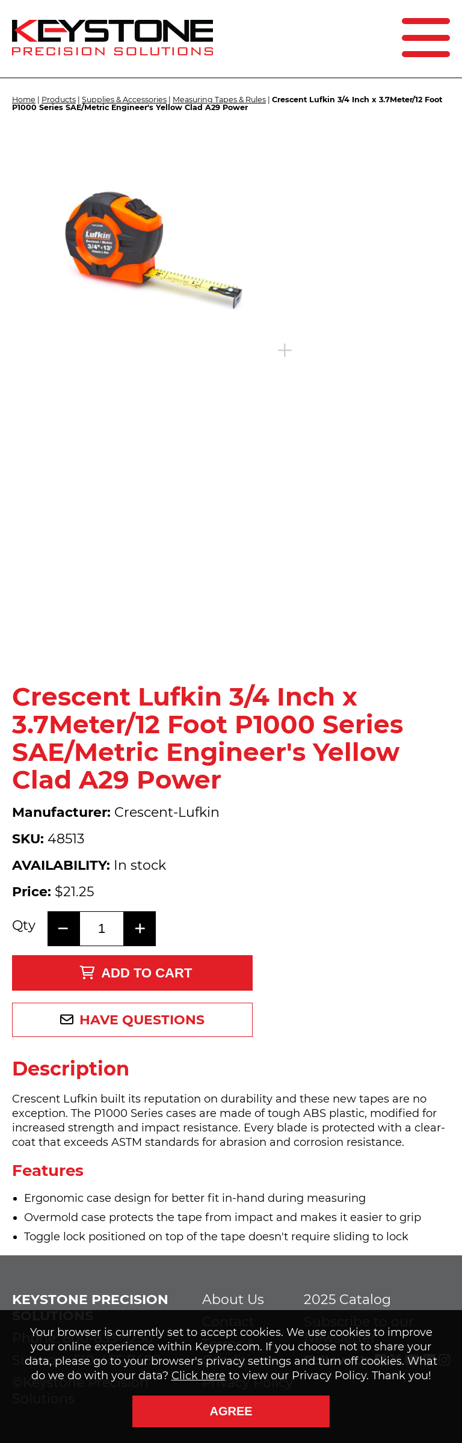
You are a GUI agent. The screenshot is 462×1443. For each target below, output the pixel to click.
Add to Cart (135, 972)
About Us (233, 1299)
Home (23, 99)
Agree (230, 1411)
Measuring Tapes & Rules (219, 99)
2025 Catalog (347, 1299)
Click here (198, 1375)
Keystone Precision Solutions (90, 1307)
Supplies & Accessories (124, 99)
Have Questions (142, 1020)
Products (59, 99)
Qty (23, 926)
